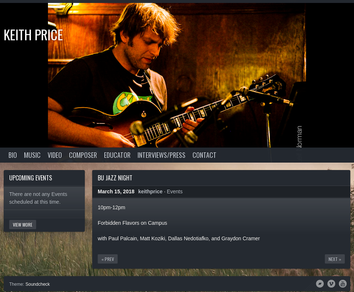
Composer (83, 155)
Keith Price (33, 34)
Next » (335, 259)
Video (55, 155)
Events (175, 191)
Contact (204, 155)
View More (22, 224)
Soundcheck (37, 284)
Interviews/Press (161, 155)
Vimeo (331, 283)
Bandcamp (320, 283)
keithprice (150, 191)
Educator (117, 155)
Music (32, 155)
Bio (12, 155)
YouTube (343, 283)
